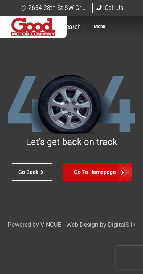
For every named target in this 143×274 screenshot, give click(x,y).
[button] (114, 27)
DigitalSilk (121, 224)
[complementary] (120, 251)
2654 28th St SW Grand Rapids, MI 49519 (80, 7)
